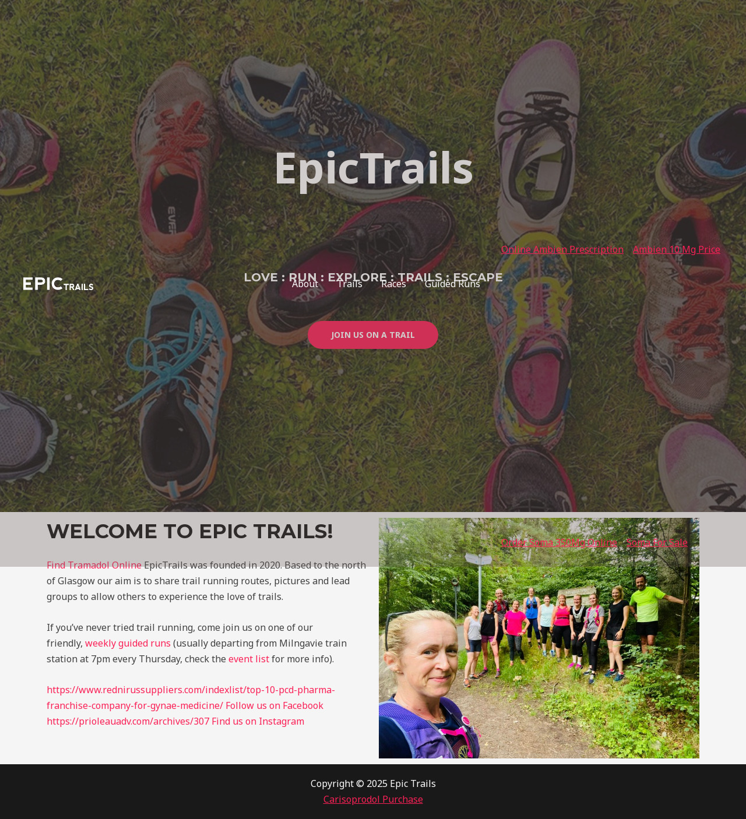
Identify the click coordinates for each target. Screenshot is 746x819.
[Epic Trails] (58, 282)
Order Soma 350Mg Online (559, 542)
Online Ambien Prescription (562, 249)
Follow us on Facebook (274, 705)
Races (393, 283)
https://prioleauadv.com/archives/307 (128, 721)
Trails (350, 283)
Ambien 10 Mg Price (676, 249)
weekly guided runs (128, 643)
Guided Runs (452, 283)
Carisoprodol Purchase (373, 799)
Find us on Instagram (258, 721)
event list (248, 658)
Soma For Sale (657, 542)
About (305, 283)
